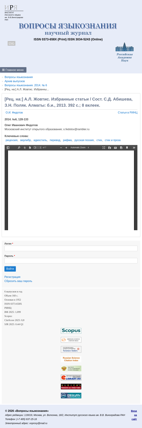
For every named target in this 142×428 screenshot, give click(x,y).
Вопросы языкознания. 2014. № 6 (26, 85)
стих (99, 140)
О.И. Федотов (14, 112)
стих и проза (113, 140)
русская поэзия (84, 140)
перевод (55, 140)
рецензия (11, 140)
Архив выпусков (15, 81)
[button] (13, 70)
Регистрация (12, 277)
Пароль (8, 256)
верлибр (25, 140)
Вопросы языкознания (19, 77)
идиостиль (40, 140)
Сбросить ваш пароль (18, 281)
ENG (11, 43)
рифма (67, 140)
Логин (7, 243)
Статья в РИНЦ (127, 112)
